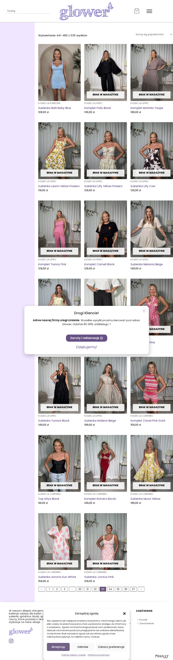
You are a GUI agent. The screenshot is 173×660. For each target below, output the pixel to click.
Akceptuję (58, 647)
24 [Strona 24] (110, 589)
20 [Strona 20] (79, 589)
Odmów (82, 647)
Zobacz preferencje (111, 647)
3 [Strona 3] (64, 589)
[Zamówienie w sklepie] (152, 34)
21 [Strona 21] (87, 589)
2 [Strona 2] (57, 589)
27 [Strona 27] (133, 589)
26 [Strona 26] (125, 589)
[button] (124, 613)
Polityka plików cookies (74, 654)
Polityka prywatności (99, 654)
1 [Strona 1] (49, 589)
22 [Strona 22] (95, 589)
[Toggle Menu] (149, 11)
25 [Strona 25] (118, 589)
